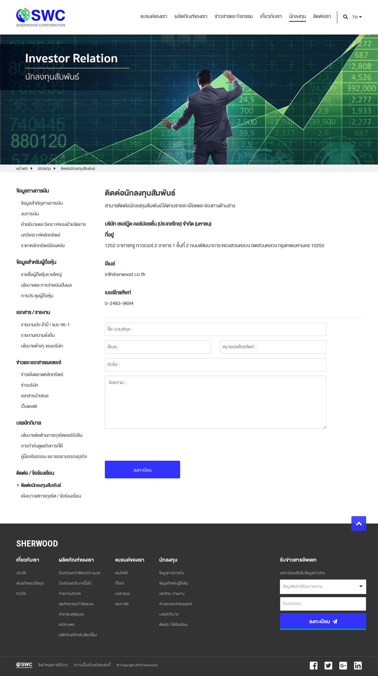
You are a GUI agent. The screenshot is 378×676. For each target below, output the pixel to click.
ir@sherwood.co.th (125, 274)
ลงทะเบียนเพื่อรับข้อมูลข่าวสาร (302, 573)
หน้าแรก (22, 169)
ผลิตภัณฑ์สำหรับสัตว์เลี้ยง (78, 635)
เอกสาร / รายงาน (172, 594)
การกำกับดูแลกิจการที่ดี (42, 445)
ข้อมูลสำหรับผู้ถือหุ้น (173, 583)
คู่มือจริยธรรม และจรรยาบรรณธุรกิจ (54, 456)
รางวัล (21, 594)
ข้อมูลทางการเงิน (171, 573)
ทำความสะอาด (70, 594)
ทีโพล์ (119, 583)
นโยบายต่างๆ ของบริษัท (42, 346)
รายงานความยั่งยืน (38, 335)
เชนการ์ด (122, 604)
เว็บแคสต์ (29, 406)
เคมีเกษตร (66, 625)
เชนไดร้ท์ (121, 573)
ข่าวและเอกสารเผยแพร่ (175, 604)
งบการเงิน (30, 213)
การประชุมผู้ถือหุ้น (37, 295)
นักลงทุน (44, 169)
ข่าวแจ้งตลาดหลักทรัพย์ (42, 374)
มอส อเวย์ (122, 594)
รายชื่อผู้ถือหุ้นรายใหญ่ (41, 274)
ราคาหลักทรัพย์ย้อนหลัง (43, 245)
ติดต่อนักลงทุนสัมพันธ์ (78, 169)
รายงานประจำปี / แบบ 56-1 (45, 324)
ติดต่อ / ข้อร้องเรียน (173, 625)
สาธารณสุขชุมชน (71, 614)
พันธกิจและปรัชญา (30, 583)
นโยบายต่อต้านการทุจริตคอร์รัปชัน (51, 435)
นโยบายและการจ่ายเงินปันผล (46, 285)
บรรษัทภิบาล (168, 614)
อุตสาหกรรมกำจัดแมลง (76, 604)
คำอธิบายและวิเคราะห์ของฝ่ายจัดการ (53, 224)
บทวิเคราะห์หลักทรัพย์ (40, 235)
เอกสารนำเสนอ (34, 395)
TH (355, 17)
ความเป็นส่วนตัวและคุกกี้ (92, 665)
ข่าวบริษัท (29, 385)
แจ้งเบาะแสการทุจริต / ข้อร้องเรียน (51, 496)
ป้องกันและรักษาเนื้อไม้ (75, 583)
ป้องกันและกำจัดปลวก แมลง (79, 573)
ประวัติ (21, 573)
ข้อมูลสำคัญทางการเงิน (42, 203)
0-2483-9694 (119, 303)
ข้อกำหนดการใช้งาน (53, 665)
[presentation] (150, 444)
